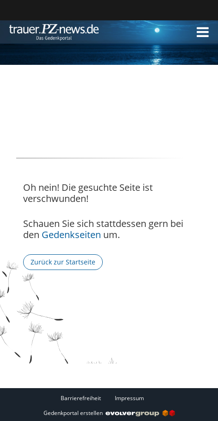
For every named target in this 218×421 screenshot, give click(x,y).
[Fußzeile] (109, 398)
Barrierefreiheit (81, 398)
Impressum (129, 398)
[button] (202, 32)
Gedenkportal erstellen (109, 413)
